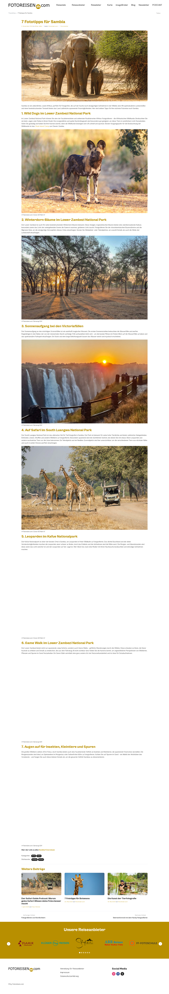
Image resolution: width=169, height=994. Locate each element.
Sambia (41, 859)
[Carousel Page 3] (83, 952)
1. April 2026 (25, 907)
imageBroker (122, 5)
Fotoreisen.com (53, 26)
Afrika (36, 26)
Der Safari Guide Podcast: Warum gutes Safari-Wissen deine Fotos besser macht (41, 901)
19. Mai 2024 (111, 902)
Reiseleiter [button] (97, 5)
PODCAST (157, 5)
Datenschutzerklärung (69, 976)
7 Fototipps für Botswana (77, 898)
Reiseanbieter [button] (80, 5)
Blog (133, 5)
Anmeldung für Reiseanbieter (72, 969)
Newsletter (144, 5)
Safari (40, 26)
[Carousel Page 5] (87, 952)
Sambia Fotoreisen (47, 850)
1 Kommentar (64, 26)
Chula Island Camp (42, 126)
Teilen (157, 13)
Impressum (65, 972)
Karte (110, 5)
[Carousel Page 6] (89, 952)
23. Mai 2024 (69, 902)
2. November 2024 (27, 26)
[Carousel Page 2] (81, 952)
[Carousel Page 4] (85, 952)
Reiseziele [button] (62, 5)
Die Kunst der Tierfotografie (122, 898)
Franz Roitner (36, 907)
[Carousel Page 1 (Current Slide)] (79, 952)
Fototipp (34, 859)
